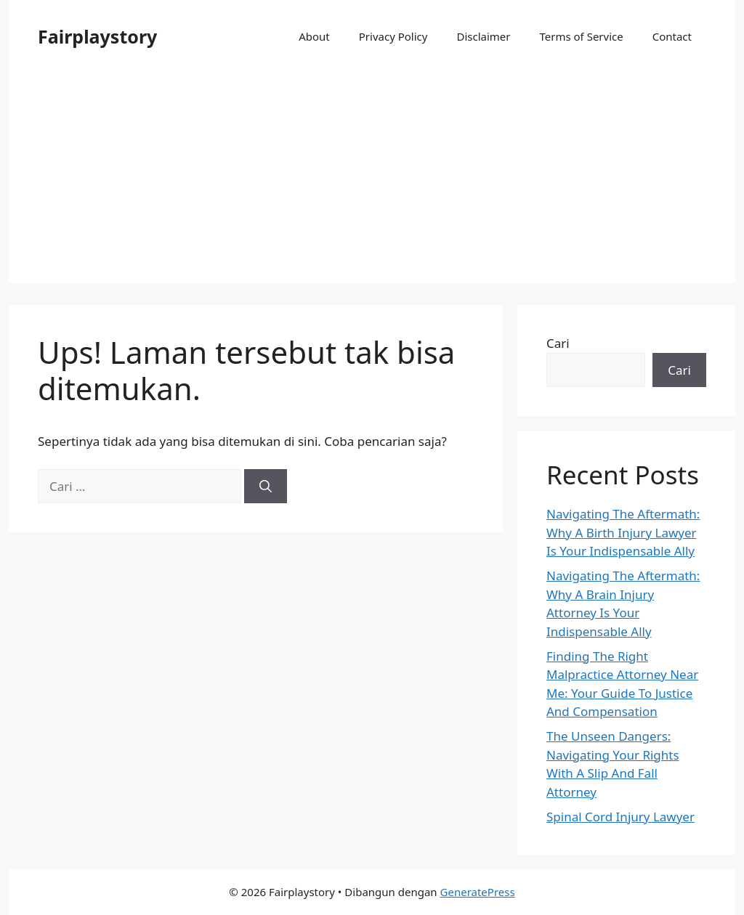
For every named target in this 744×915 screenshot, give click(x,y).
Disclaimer (483, 36)
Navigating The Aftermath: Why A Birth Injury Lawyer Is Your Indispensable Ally (623, 532)
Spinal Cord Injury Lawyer (620, 816)
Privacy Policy (393, 36)
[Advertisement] (372, 181)
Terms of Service (581, 36)
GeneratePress (477, 891)
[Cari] (265, 486)
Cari (558, 343)
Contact (672, 36)
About (314, 36)
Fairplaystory (97, 36)
